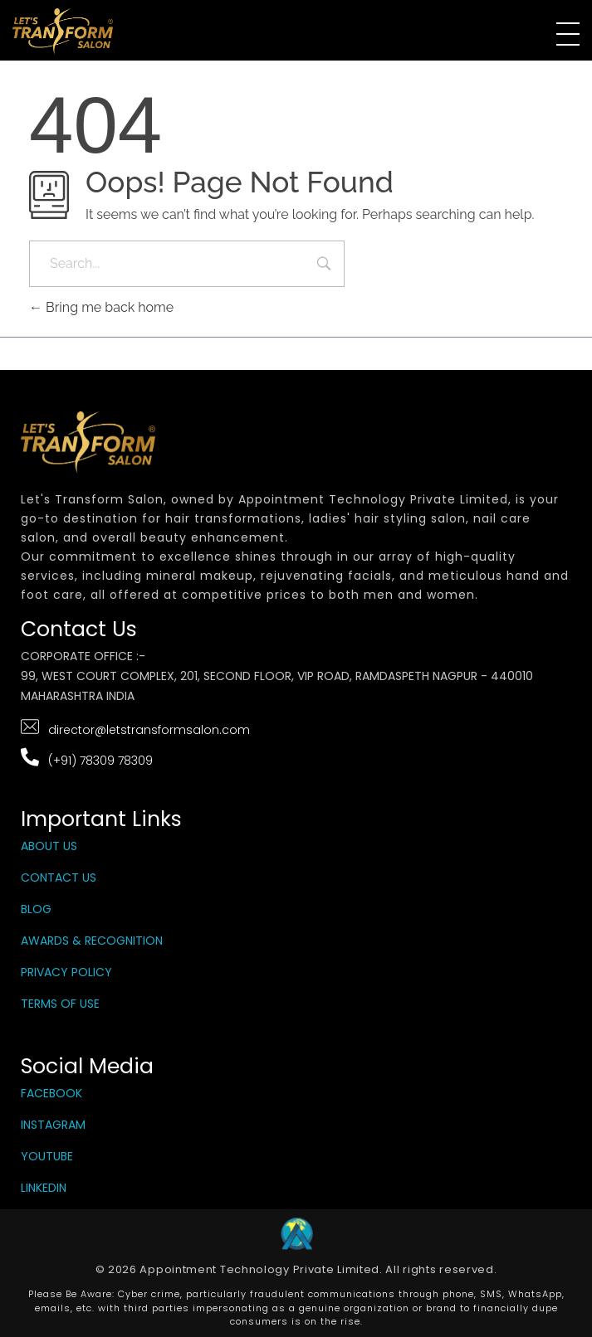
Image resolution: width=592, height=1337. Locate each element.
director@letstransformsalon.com (149, 730)
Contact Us (58, 877)
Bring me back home (101, 307)
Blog (36, 909)
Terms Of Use (60, 1003)
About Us (49, 846)
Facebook (51, 1093)
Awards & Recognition (92, 940)
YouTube (47, 1156)
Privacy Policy (66, 972)
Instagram (53, 1124)
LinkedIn (43, 1187)
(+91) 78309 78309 (100, 760)
